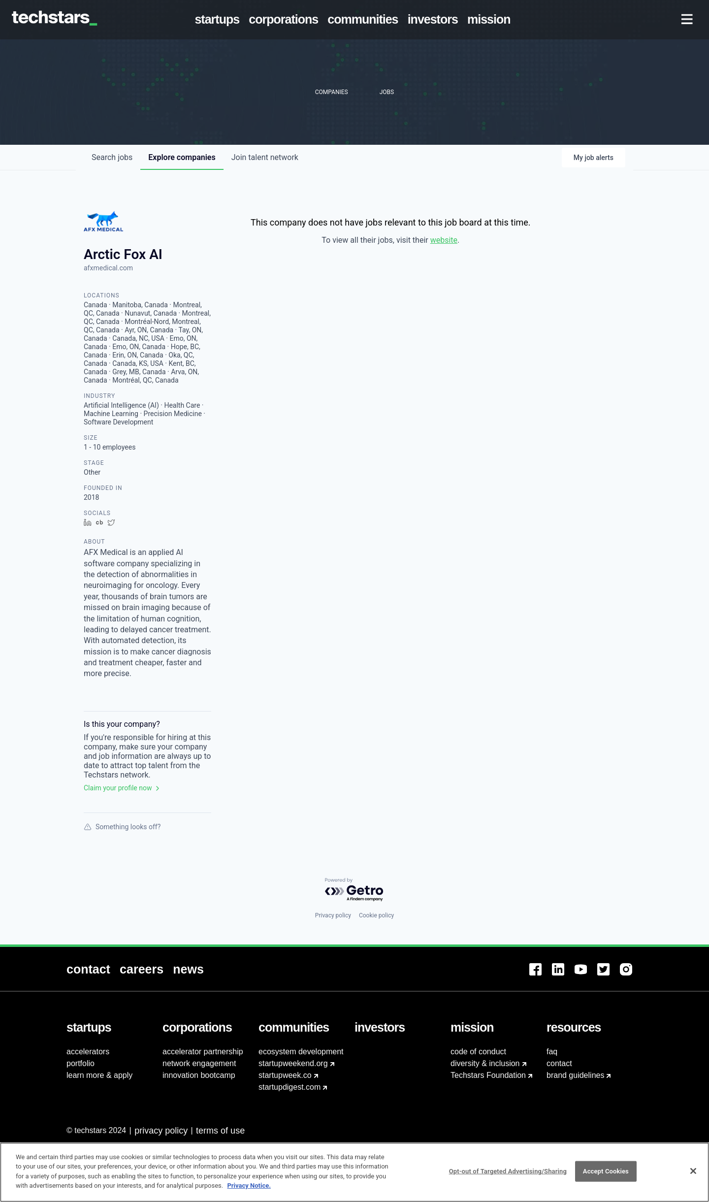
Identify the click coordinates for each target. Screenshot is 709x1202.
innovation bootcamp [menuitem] (198, 1075)
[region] (354, 1172)
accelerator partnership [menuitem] (202, 1051)
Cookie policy (376, 915)
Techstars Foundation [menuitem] (488, 1075)
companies (181, 157)
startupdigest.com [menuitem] (289, 1087)
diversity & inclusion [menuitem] (485, 1063)
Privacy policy (333, 915)
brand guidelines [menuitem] (575, 1075)
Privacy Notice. (249, 1185)
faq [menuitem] (552, 1051)
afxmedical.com (108, 268)
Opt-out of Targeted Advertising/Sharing (508, 1171)
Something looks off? (122, 827)
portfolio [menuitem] (80, 1063)
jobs (112, 157)
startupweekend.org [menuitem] (293, 1063)
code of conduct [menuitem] (478, 1051)
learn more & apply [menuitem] (99, 1075)
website (443, 240)
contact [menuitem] (559, 1063)
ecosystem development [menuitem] (301, 1051)
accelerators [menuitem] (87, 1051)
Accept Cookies (606, 1171)
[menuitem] (219, 19)
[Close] (693, 1171)
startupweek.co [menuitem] (285, 1075)
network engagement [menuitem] (199, 1063)
